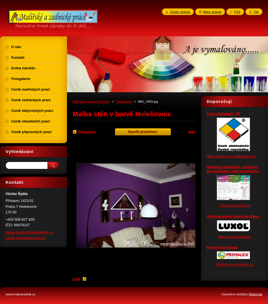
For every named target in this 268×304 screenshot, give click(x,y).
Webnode (255, 294)
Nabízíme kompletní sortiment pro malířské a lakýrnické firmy (233, 169)
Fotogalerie (124, 101)
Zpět (76, 279)
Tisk (256, 11)
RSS (237, 11)
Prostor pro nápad (222, 247)
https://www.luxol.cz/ (234, 237)
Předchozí (86, 132)
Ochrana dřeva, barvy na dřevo (233, 216)
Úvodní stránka (180, 11)
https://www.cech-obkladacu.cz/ (232, 156)
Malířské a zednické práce (91, 101)
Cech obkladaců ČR (223, 114)
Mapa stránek (212, 11)
